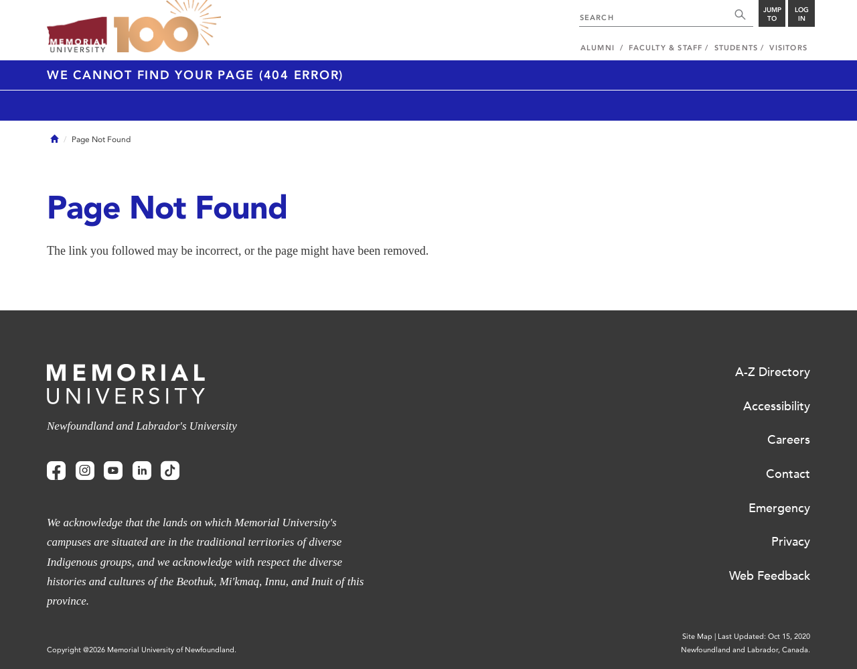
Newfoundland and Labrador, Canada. (745, 650)
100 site (167, 27)
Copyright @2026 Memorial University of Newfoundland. (141, 650)
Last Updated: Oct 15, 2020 (764, 636)
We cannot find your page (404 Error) (195, 75)
